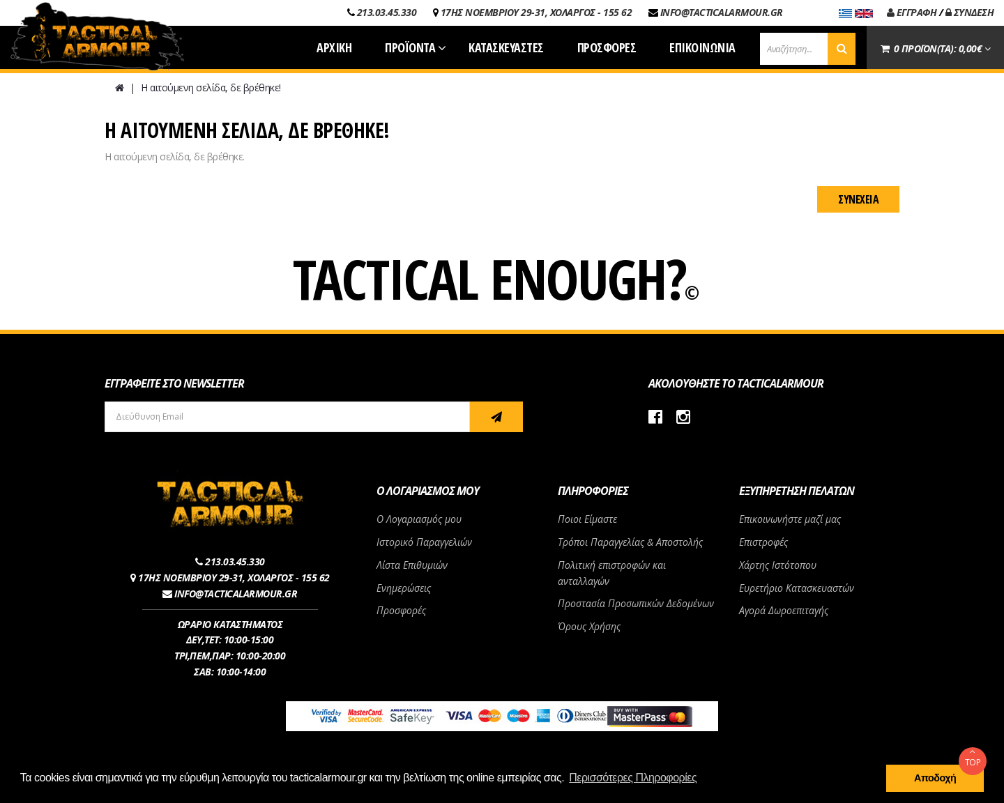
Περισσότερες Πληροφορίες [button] (633, 777)
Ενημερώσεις (403, 588)
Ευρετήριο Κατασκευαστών (796, 588)
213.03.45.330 (387, 12)
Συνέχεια (858, 199)
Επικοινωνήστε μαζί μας (790, 519)
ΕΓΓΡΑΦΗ (912, 12)
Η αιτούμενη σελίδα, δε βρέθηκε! (211, 87)
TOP (973, 757)
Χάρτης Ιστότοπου (777, 565)
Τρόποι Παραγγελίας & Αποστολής (630, 542)
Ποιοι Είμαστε (587, 519)
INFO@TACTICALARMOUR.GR (721, 12)
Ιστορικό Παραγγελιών (424, 542)
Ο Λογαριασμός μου (419, 519)
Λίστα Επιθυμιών (412, 565)
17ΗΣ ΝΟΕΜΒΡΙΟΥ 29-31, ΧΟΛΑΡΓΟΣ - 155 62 (536, 12)
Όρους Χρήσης (589, 626)
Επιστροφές (763, 542)
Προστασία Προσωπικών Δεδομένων (636, 603)
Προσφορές (401, 610)
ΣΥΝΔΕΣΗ (969, 12)
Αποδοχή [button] (935, 777)
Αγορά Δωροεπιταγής (783, 610)
